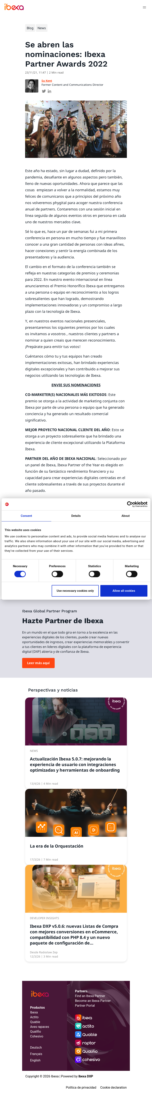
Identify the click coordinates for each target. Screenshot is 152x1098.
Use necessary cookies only (75, 591)
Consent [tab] (26, 516)
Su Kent (46, 81)
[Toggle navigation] (144, 8)
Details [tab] (76, 516)
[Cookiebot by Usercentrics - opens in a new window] (130, 504)
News (42, 28)
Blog (30, 28)
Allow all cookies (124, 591)
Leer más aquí (38, 663)
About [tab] (125, 516)
